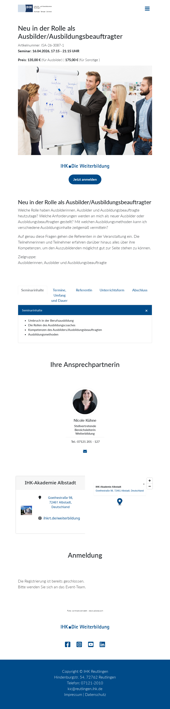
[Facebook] (67, 645)
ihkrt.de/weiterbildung (61, 518)
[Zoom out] (149, 486)
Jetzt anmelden (85, 179)
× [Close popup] (144, 484)
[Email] (85, 451)
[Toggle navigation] (147, 8)
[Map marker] (119, 502)
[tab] (32, 290)
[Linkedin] (102, 645)
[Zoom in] (149, 480)
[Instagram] (79, 645)
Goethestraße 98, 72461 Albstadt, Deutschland (60, 502)
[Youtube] (90, 645)
